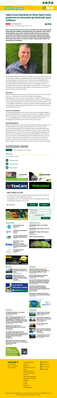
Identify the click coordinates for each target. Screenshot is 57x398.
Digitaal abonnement (28, 371)
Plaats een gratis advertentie (36, 236)
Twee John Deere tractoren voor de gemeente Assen (43, 335)
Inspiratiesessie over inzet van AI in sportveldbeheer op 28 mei (20, 271)
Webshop (25, 365)
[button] (11, 205)
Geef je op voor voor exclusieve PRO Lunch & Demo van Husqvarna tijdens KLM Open (20, 277)
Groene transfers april (42, 323)
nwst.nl (38, 395)
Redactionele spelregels (29, 376)
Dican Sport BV (24, 146)
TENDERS (32, 267)
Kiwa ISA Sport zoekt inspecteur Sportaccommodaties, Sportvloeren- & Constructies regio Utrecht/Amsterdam (20, 243)
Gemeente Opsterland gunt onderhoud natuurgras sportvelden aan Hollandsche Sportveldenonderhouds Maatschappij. (39, 281)
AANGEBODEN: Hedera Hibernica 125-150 (39, 228)
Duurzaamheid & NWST (29, 367)
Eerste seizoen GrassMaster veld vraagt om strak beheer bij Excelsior (44, 330)
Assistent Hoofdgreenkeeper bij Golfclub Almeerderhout (20, 236)
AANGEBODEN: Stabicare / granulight (38, 225)
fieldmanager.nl (9, 393)
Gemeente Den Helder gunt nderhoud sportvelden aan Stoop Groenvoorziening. (39, 294)
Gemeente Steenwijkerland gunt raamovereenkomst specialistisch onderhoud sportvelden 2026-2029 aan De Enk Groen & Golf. (39, 288)
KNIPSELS (9, 310)
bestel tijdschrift (14, 164)
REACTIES (9, 154)
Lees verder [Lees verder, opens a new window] (25, 200)
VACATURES (10, 223)
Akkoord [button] (44, 204)
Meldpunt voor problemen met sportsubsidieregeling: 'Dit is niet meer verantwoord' (15, 327)
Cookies (25, 383)
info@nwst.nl (45, 362)
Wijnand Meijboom (10, 26)
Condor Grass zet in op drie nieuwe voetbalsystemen (43, 313)
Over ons (25, 364)
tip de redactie (13, 167)
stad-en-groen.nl (27, 393)
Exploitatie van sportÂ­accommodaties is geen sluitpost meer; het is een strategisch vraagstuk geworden (17, 342)
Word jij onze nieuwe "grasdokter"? (18, 250)
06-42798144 (45, 367)
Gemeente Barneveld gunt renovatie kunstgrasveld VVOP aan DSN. (38, 276)
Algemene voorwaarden (29, 378)
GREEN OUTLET (34, 223)
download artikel (14, 160)
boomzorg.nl (36, 393)
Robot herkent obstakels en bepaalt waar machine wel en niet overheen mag (44, 319)
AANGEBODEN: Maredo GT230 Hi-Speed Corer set (38, 232)
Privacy (25, 382)
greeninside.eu (32, 395)
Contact (25, 369)
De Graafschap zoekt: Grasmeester (18, 225)
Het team (25, 374)
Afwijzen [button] (32, 204)
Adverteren (26, 385)
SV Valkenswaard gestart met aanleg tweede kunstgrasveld (15, 313)
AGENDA (9, 267)
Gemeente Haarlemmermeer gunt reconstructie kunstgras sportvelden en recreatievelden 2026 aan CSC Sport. (39, 271)
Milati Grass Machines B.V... (12, 146)
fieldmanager (45, 369)
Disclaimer (26, 380)
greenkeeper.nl (18, 393)
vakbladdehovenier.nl (45, 393)
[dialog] (28, 199)
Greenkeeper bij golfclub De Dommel (20, 231)
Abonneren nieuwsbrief (29, 373)
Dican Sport (25, 30)
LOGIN (9, 150)
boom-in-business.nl (22, 395)
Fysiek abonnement (28, 362)
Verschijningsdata (27, 387)
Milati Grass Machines (13, 30)
